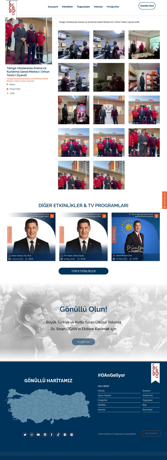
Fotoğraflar (113, 6)
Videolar (98, 6)
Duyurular (102, 409)
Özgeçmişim (83, 6)
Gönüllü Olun (147, 5)
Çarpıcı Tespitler (104, 395)
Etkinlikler (67, 6)
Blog (145, 405)
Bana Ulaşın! (148, 409)
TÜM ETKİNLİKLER (83, 271)
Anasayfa (53, 6)
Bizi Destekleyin (151, 433)
